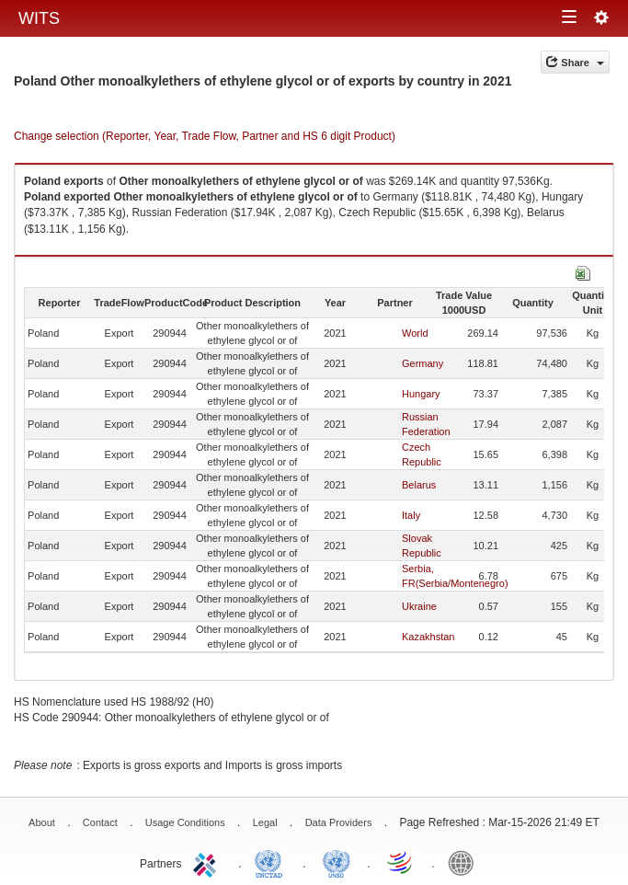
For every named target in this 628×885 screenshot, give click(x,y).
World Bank (465, 862)
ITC (207, 862)
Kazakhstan (428, 636)
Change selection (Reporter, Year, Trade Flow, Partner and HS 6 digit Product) (204, 136)
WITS (39, 18)
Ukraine (419, 606)
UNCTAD (272, 862)
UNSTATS (336, 862)
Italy (411, 515)
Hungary (421, 393)
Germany (422, 363)
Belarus (419, 484)
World (415, 333)
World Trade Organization (401, 862)
